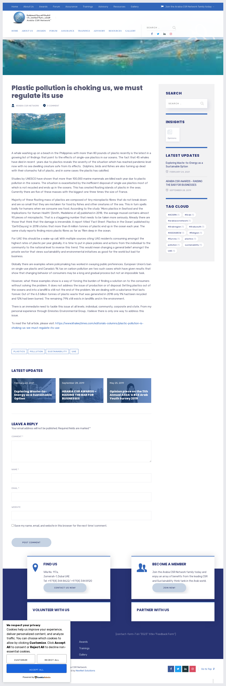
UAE (74, 351)
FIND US (53, 564)
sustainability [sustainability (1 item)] (193, 245)
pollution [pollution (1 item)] (174, 245)
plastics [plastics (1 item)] (190, 239)
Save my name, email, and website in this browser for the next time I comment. (60, 525)
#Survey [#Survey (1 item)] (174, 239)
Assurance (71, 6)
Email (15, 488)
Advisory (103, 6)
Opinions (172, 138)
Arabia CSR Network (27, 105)
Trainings (88, 6)
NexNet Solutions (85, 675)
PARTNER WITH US (155, 614)
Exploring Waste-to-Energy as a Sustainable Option (33, 394)
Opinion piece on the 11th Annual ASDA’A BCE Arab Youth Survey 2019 (129, 394)
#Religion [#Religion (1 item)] (195, 233)
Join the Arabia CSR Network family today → (189, 6)
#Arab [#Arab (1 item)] (189, 215)
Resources (119, 6)
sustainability (57, 351)
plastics (19, 351)
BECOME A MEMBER (172, 564)
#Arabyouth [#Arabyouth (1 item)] (196, 226)
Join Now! (171, 592)
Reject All (52, 660)
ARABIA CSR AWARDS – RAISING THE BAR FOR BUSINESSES (79, 394)
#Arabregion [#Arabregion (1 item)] (176, 226)
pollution (36, 351)
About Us (28, 6)
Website (16, 507)
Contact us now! (67, 587)
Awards (43, 6)
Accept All (36, 670)
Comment (17, 436)
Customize (21, 660)
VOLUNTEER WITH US (53, 614)
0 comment (53, 105)
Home (15, 6)
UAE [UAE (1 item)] (171, 251)
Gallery (135, 6)
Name (15, 469)
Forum (56, 6)
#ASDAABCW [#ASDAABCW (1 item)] (176, 233)
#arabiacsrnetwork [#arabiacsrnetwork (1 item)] (179, 220)
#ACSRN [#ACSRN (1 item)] (174, 215)
